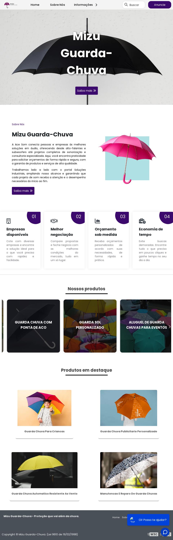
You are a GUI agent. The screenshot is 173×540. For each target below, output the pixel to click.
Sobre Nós (57, 5)
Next (169, 326)
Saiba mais (84, 91)
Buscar (134, 5)
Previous (3, 326)
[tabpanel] (86, 57)
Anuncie (159, 5)
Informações (86, 5)
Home (35, 5)
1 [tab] (86, 100)
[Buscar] (126, 5)
